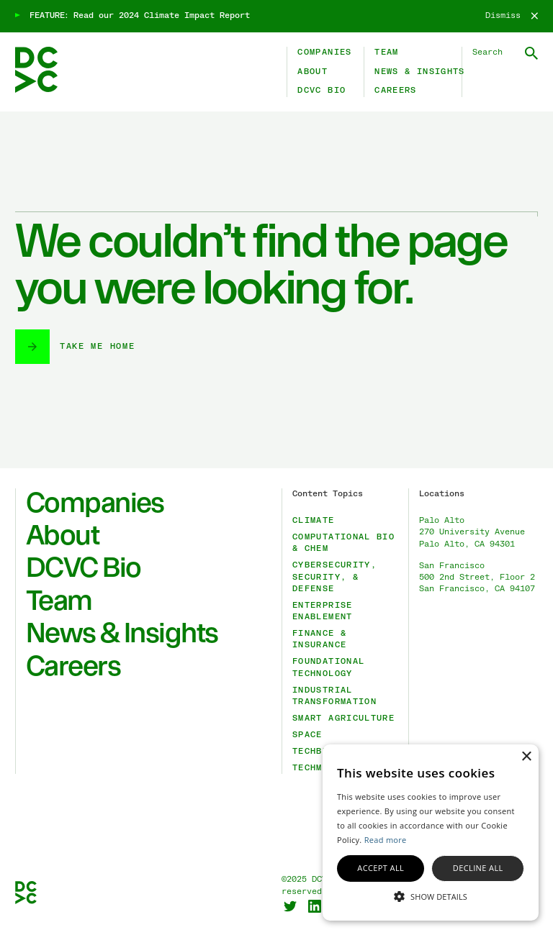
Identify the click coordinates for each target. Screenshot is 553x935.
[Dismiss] (511, 16)
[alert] (431, 832)
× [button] (526, 757)
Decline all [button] (478, 867)
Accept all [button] (380, 867)
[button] (430, 895)
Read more (385, 839)
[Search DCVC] (505, 52)
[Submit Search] (531, 53)
